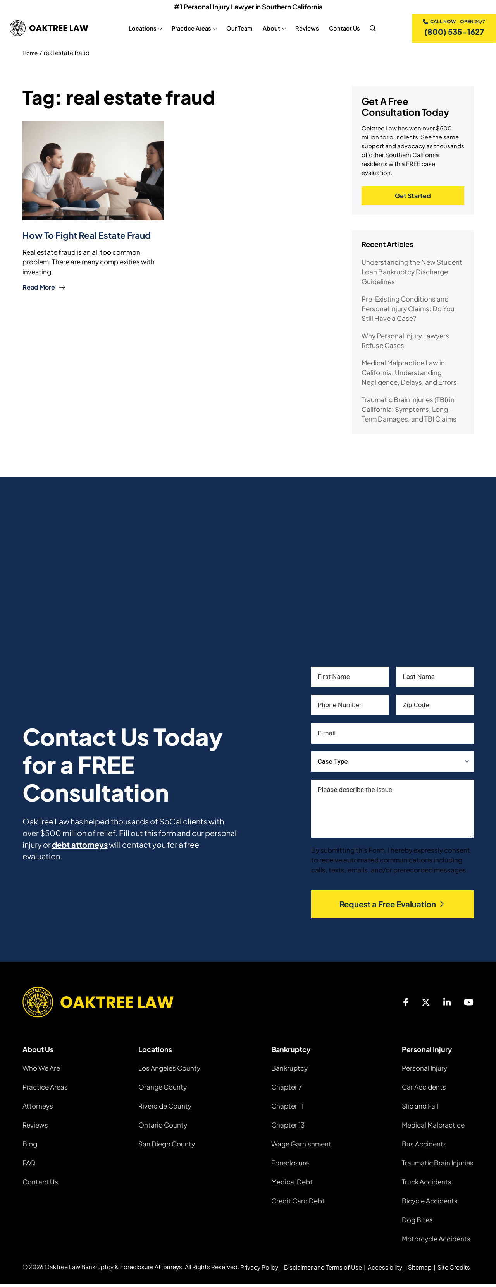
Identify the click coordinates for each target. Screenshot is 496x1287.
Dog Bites (417, 1222)
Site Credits (453, 1269)
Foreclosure (290, 1165)
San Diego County (166, 1146)
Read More (43, 288)
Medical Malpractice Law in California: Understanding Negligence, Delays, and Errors (409, 375)
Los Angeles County (169, 1070)
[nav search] (371, 29)
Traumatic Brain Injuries (438, 1165)
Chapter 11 (287, 1108)
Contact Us (40, 1184)
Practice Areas (45, 1089)
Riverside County (164, 1108)
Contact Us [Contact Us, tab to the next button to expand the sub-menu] (343, 29)
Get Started (413, 198)
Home (31, 54)
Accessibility (385, 1269)
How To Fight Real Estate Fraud (90, 236)
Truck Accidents (426, 1184)
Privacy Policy (259, 1269)
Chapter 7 (286, 1089)
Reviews (35, 1127)
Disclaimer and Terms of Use (323, 1269)
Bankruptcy (289, 1070)
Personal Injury (424, 1070)
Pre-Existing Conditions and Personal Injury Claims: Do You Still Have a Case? (408, 311)
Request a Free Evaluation (392, 906)
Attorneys (37, 1108)
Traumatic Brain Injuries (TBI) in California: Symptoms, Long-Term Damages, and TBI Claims (409, 412)
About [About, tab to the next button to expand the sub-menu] (270, 29)
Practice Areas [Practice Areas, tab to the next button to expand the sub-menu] (190, 29)
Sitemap (420, 1269)
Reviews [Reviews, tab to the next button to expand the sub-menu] (306, 29)
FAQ (29, 1165)
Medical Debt (292, 1184)
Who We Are (41, 1070)
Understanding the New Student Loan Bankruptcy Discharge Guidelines (412, 274)
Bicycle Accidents (430, 1203)
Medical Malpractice (433, 1127)
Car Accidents (424, 1089)
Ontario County (162, 1127)
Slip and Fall (420, 1108)
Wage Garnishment (301, 1146)
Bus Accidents (424, 1146)
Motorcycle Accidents (436, 1241)
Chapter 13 (288, 1127)
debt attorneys (80, 847)
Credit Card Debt (298, 1203)
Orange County (162, 1089)
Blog (29, 1146)
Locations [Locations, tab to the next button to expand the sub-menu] (141, 29)
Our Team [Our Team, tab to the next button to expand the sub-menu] (238, 29)
